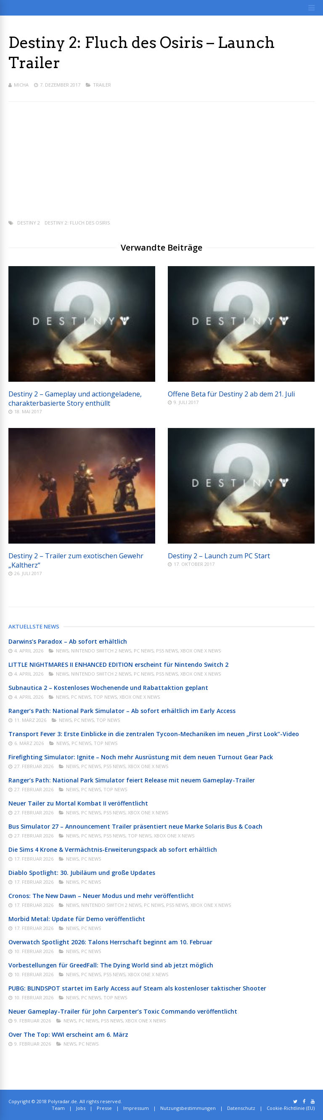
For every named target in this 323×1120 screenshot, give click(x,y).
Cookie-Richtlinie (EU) (291, 1108)
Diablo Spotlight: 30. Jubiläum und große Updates (81, 873)
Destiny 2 (28, 222)
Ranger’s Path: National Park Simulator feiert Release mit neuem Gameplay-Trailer (131, 780)
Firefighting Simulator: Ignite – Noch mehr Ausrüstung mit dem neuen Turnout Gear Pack (140, 757)
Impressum (136, 1108)
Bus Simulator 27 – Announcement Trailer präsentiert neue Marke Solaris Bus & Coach (135, 826)
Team (58, 1108)
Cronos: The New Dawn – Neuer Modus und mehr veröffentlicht (101, 896)
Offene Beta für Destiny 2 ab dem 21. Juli (231, 394)
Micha (21, 85)
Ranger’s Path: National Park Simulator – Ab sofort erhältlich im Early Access (122, 711)
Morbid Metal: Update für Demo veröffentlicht (76, 919)
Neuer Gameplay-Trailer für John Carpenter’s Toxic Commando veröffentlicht (122, 1011)
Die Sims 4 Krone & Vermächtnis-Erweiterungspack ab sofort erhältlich (112, 849)
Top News (105, 697)
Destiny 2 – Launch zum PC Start (219, 555)
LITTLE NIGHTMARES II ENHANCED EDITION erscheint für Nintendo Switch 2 (118, 664)
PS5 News (167, 650)
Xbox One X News (200, 650)
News (62, 650)
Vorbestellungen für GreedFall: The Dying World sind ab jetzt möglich (110, 965)
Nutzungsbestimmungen (188, 1108)
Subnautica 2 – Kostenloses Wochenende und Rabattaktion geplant (108, 688)
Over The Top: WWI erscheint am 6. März (68, 1034)
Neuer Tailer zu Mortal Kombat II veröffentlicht (78, 803)
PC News (144, 650)
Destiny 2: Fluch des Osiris (77, 222)
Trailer (102, 85)
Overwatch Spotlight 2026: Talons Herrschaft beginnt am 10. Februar (110, 942)
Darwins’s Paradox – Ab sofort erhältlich (67, 641)
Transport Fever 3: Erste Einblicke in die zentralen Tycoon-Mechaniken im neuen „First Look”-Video (153, 734)
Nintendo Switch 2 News (101, 650)
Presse (104, 1108)
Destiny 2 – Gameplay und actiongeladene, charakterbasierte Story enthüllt (75, 398)
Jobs (80, 1108)
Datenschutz (241, 1108)
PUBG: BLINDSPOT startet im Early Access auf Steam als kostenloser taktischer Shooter (137, 988)
